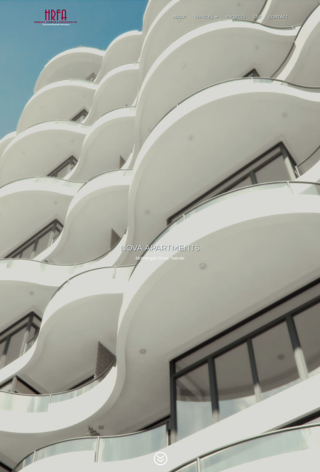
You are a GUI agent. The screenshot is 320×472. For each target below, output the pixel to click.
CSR (257, 17)
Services (204, 17)
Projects (236, 17)
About (180, 17)
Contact (278, 17)
